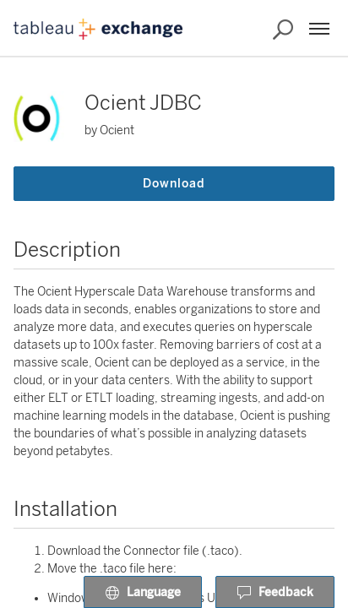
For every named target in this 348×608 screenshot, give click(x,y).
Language (143, 592)
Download (174, 183)
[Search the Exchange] (283, 29)
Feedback (275, 592)
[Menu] (319, 29)
